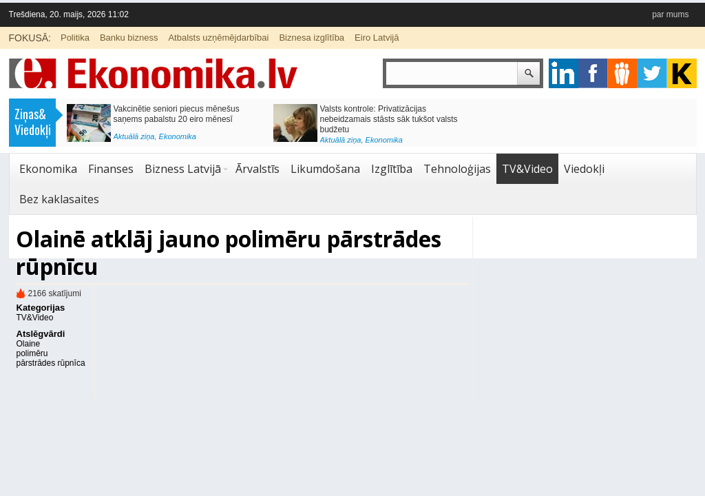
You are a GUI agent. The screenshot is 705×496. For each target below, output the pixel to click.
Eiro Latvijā (377, 37)
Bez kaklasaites (59, 199)
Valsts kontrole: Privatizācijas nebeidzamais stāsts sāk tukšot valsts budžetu (389, 119)
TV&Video (527, 168)
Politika (75, 37)
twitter (652, 73)
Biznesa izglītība (311, 37)
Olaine (29, 344)
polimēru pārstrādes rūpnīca (51, 358)
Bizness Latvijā (183, 168)
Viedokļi (584, 168)
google (563, 73)
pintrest (623, 73)
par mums (670, 14)
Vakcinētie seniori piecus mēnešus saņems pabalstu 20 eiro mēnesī (177, 114)
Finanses (111, 168)
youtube (682, 73)
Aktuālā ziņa (134, 136)
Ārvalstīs (257, 168)
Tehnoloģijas (457, 168)
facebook (593, 73)
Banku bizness (129, 37)
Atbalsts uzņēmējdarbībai (218, 37)
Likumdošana (325, 168)
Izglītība (391, 168)
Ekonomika (177, 136)
